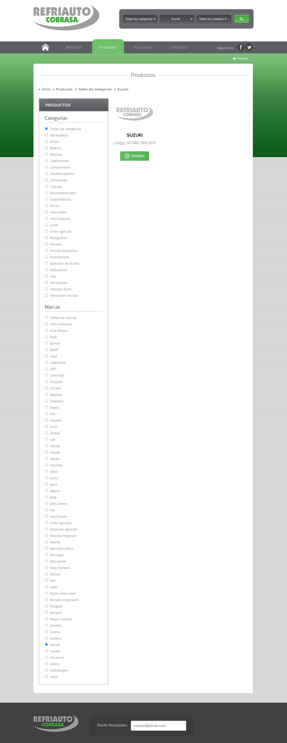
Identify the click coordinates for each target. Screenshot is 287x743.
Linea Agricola (61, 523)
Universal (57, 657)
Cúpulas (56, 186)
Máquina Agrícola (63, 529)
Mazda (55, 542)
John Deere (58, 503)
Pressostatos (59, 257)
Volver (241, 58)
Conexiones (59, 180)
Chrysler (56, 382)
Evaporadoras (60, 199)
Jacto (53, 484)
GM (52, 439)
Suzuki (122, 89)
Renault (56, 612)
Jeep (53, 497)
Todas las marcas (63, 317)
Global (55, 433)
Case (53, 356)
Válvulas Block (61, 289)
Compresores (60, 167)
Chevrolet (57, 375)
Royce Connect (61, 619)
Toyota (55, 651)
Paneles (56, 244)
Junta (54, 225)
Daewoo (56, 394)
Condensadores (62, 173)
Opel (53, 587)
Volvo (54, 676)
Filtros (54, 205)
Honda (55, 446)
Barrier (55, 343)
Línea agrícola (60, 231)
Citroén (55, 388)
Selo (53, 276)
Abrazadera (59, 135)
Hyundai (56, 465)
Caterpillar (58, 362)
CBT (53, 369)
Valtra (54, 664)
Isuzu (54, 478)
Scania (55, 632)
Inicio (46, 89)
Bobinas (56, 154)
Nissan (55, 574)
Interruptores (60, 218)
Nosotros (74, 47)
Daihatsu (57, 401)
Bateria (55, 148)
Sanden (56, 625)
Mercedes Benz (62, 548)
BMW (54, 349)
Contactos (179, 47)
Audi (53, 337)
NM (52, 580)
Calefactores (59, 161)
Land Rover (58, 516)
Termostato (58, 282)
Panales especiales (64, 599)
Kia (52, 510)
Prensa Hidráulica (63, 250)
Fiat (52, 414)
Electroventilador (63, 193)
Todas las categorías (95, 89)
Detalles (135, 156)
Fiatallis (56, 420)
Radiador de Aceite (64, 263)
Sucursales (143, 47)
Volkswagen (59, 670)
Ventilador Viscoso (64, 295)
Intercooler (58, 212)
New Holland (60, 567)
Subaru (55, 638)
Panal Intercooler (63, 593)
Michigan (57, 555)
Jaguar (55, 491)
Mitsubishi (58, 561)
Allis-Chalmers (61, 324)
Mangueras (58, 238)
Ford (53, 426)
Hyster (55, 458)
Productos (108, 47)
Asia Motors (59, 330)
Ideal (54, 471)
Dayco (54, 407)
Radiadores (58, 270)
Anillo (54, 141)
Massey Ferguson (63, 535)
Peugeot (56, 606)
